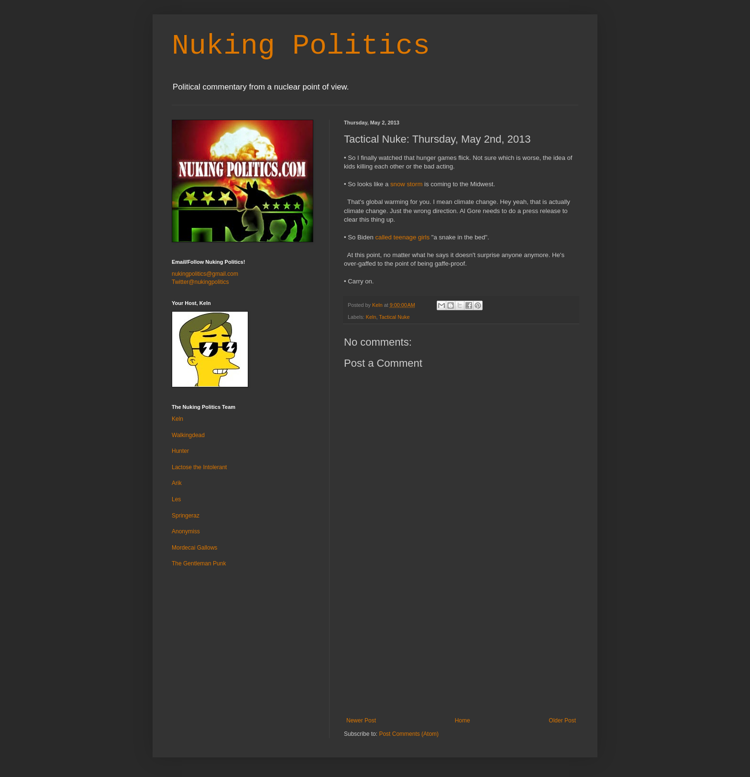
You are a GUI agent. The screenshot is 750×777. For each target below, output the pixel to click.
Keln (371, 317)
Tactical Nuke (394, 317)
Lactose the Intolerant (199, 467)
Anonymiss (186, 531)
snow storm (406, 184)
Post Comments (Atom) (409, 734)
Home (462, 720)
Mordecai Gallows (194, 547)
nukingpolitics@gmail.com (205, 273)
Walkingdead (188, 435)
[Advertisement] (461, 645)
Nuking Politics (301, 46)
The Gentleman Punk (199, 563)
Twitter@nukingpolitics (200, 282)
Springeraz (185, 515)
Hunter (180, 451)
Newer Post (361, 720)
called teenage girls (402, 237)
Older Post (562, 720)
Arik (177, 483)
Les (176, 499)
